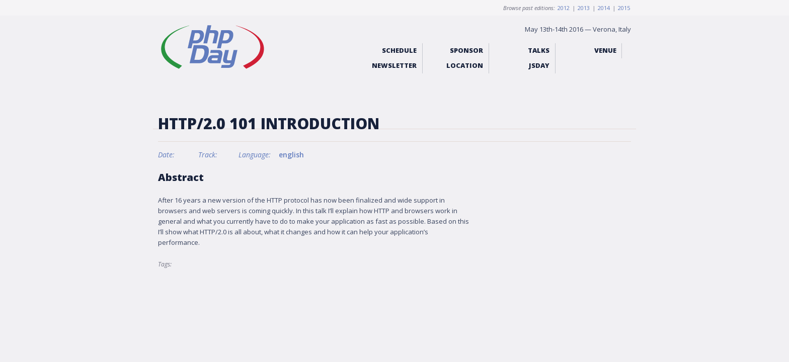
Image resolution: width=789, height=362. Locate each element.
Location (464, 65)
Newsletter (394, 65)
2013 (584, 8)
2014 (604, 8)
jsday (539, 65)
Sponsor (466, 50)
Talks (538, 50)
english (291, 154)
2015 (624, 8)
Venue (605, 50)
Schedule (399, 50)
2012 (564, 8)
